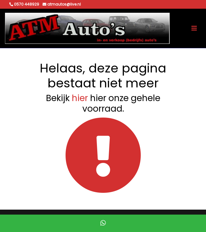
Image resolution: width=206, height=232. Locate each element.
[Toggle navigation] (194, 28)
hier (80, 98)
